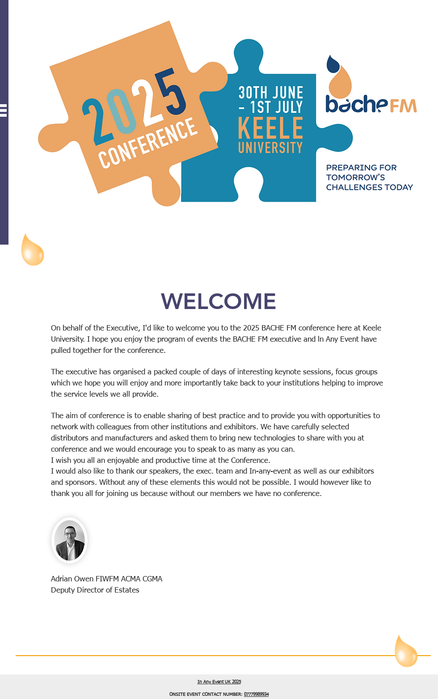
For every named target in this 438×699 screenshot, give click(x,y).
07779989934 (256, 694)
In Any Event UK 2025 (219, 682)
